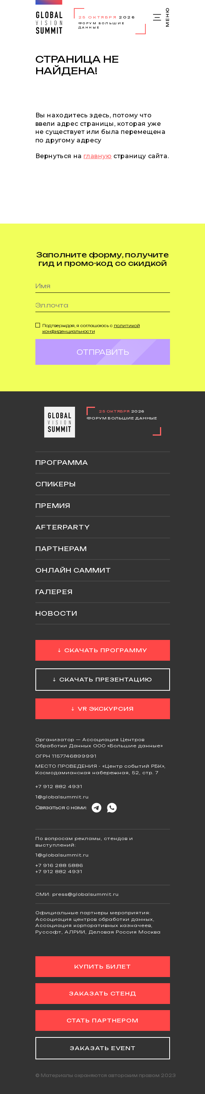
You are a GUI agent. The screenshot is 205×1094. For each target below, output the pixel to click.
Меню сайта (161, 17)
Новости (56, 613)
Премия (52, 505)
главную (97, 156)
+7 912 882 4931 (58, 786)
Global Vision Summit (48, 17)
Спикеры (55, 484)
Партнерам (61, 549)
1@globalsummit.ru (62, 797)
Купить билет (102, 966)
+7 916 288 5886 (59, 865)
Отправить (103, 358)
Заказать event (103, 1048)
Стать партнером (102, 1020)
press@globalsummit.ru (85, 894)
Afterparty (62, 527)
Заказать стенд (102, 993)
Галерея (54, 592)
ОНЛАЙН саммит (73, 570)
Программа (61, 462)
